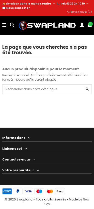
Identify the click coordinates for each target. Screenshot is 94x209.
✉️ (16, 8)
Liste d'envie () (79, 12)
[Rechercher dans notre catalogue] (87, 89)
